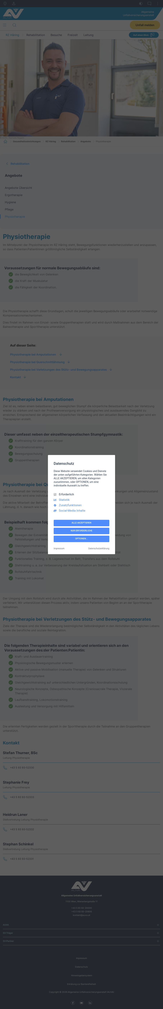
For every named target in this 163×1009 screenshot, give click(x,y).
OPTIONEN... (81, 539)
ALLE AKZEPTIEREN (81, 523)
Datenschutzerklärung (98, 548)
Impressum (59, 548)
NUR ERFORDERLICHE (81, 531)
